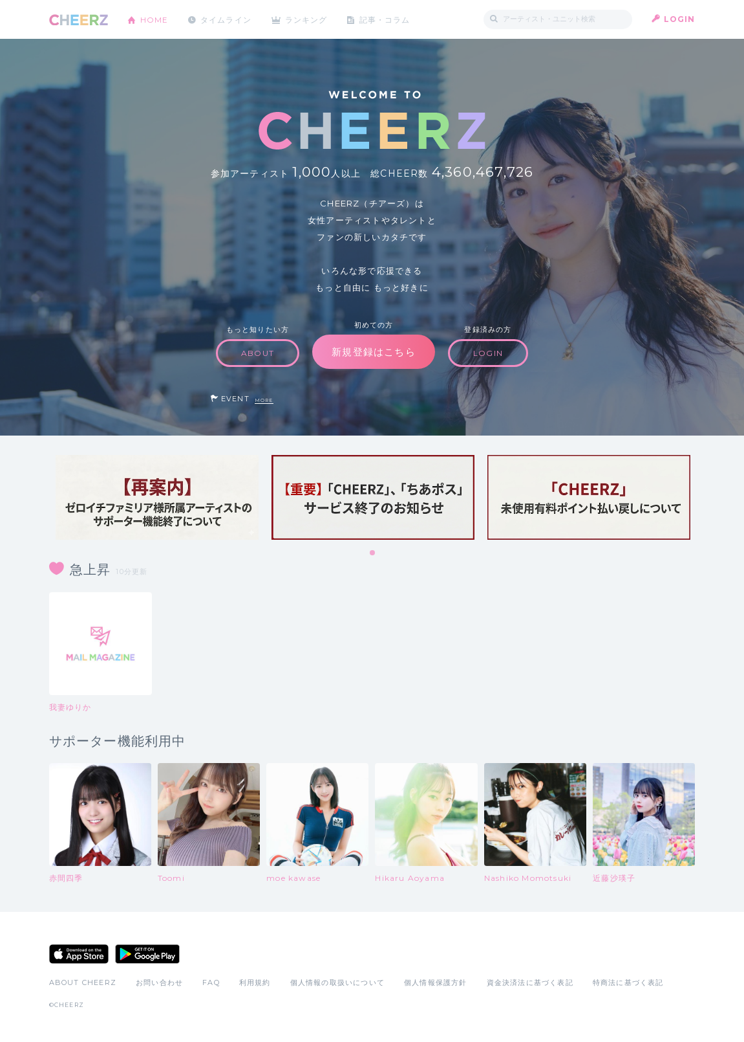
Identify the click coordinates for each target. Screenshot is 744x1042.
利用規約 (255, 982)
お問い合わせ (159, 982)
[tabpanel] (157, 497)
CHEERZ (78, 19)
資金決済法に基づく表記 (530, 982)
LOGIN (680, 19)
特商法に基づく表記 (628, 982)
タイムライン (226, 19)
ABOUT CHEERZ (82, 982)
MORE (264, 400)
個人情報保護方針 (435, 982)
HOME (154, 19)
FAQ (211, 982)
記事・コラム (386, 19)
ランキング (307, 19)
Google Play (147, 954)
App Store (79, 954)
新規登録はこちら (374, 352)
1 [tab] (373, 553)
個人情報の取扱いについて (337, 982)
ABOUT (257, 353)
